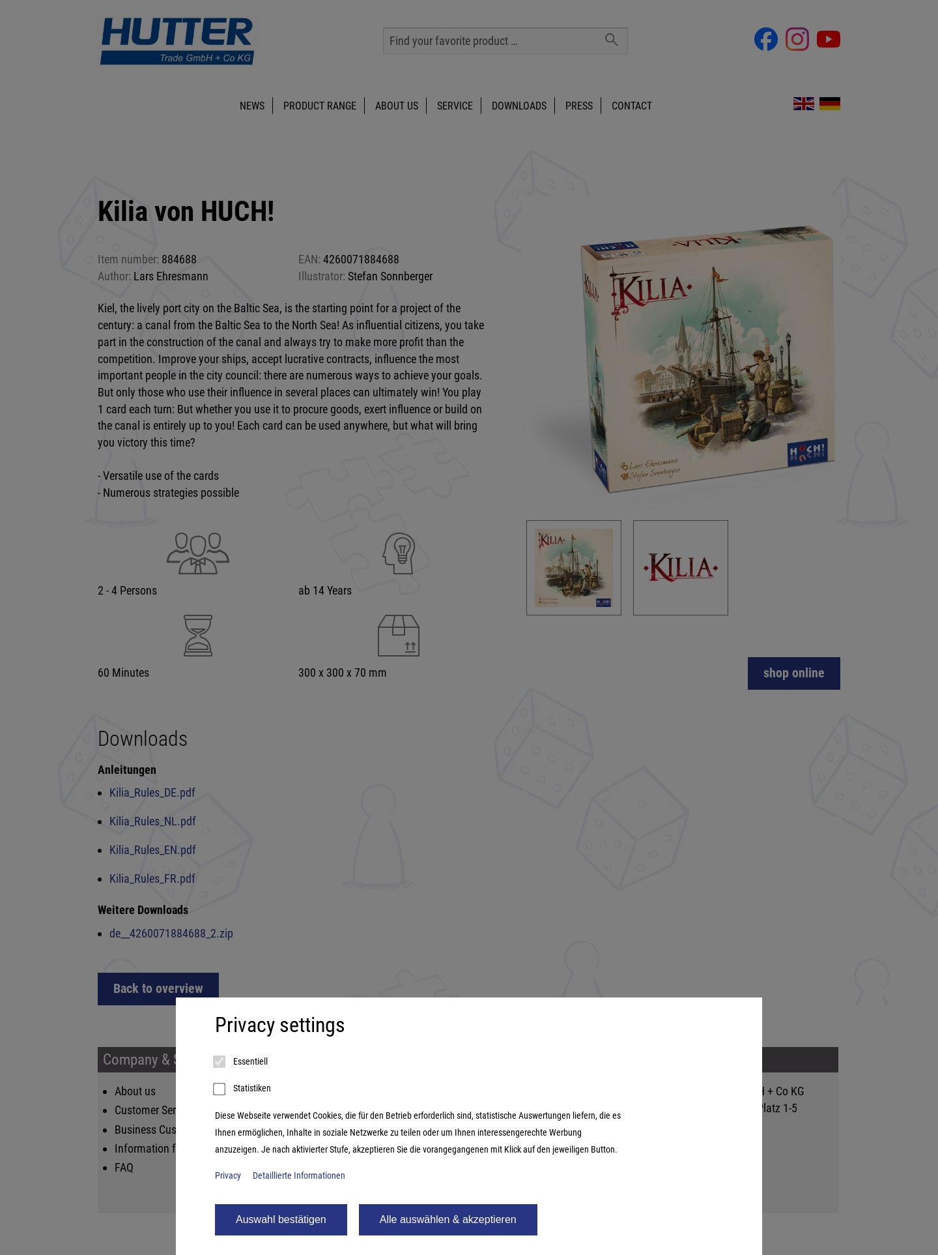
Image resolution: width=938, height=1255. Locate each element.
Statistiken (243, 1089)
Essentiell (241, 1062)
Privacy (228, 1175)
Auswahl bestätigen (281, 1219)
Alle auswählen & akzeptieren (448, 1219)
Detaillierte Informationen (299, 1175)
